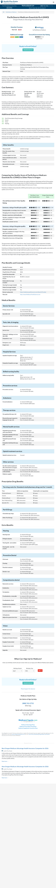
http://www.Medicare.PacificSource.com (30, 294)
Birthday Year (29, 668)
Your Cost (14, 29)
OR (3, 12)
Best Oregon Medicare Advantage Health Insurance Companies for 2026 (25, 748)
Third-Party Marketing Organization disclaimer (39, 734)
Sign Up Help (9, 7)
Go (40, 670)
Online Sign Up (28, 49)
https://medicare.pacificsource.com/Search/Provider (33, 292)
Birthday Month (18, 668)
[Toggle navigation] (53, 2)
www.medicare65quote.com (18, 734)
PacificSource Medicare (11, 12)
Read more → (5, 761)
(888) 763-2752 (44, 5)
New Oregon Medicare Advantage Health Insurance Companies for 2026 (25, 766)
